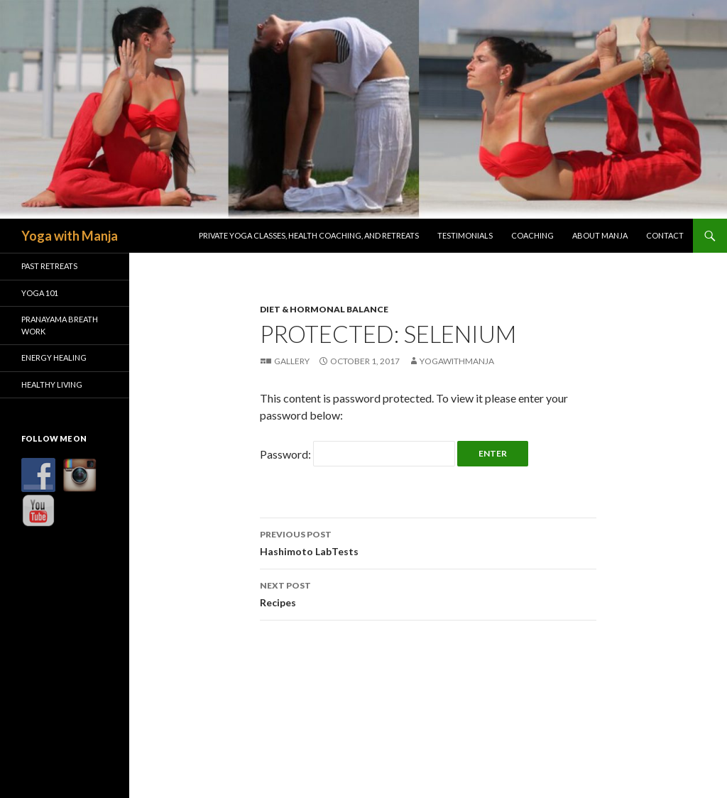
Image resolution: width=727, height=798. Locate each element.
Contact (665, 235)
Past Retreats (49, 265)
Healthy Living (51, 384)
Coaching (532, 235)
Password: (357, 454)
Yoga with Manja (69, 236)
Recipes (428, 592)
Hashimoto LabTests (428, 541)
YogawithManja (457, 361)
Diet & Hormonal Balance (324, 309)
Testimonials (465, 235)
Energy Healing (54, 357)
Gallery (292, 361)
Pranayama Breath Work (59, 325)
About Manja (600, 235)
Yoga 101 (39, 292)
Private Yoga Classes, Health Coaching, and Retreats (309, 235)
